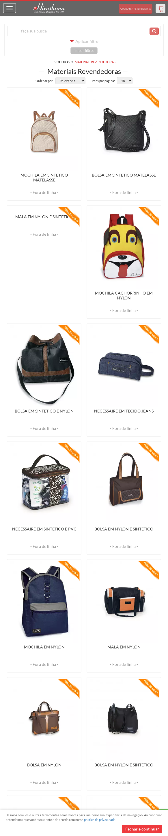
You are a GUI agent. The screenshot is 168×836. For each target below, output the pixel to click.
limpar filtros (84, 50)
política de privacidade (99, 820)
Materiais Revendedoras (95, 62)
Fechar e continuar (142, 828)
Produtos (61, 62)
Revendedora (135, 8)
